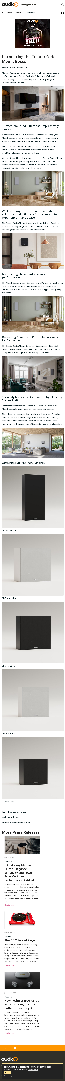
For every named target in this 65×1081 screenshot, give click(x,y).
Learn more (33, 1069)
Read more (9, 905)
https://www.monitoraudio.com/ (16, 822)
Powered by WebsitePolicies (13, 1076)
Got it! (7, 1073)
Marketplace (31, 12)
